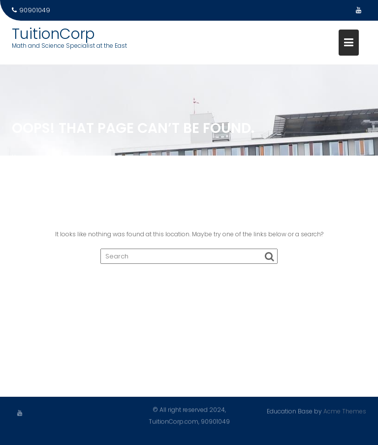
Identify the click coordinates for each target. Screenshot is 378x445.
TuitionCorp (53, 34)
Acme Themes (344, 411)
